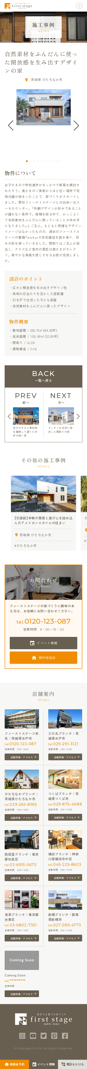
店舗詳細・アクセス (22, 757)
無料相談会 (47, 657)
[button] (27, 161)
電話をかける (75, 1064)
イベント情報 (47, 643)
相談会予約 (17, 1064)
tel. (43, 621)
